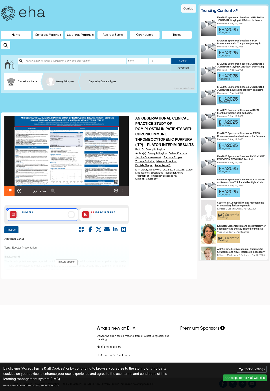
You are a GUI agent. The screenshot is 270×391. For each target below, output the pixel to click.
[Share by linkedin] (115, 229)
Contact (188, 8)
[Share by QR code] (82, 229)
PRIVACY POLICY (50, 385)
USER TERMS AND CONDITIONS (21, 385)
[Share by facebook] (90, 229)
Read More (67, 262)
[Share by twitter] (98, 229)
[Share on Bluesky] (123, 229)
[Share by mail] (107, 229)
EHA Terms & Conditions (113, 355)
